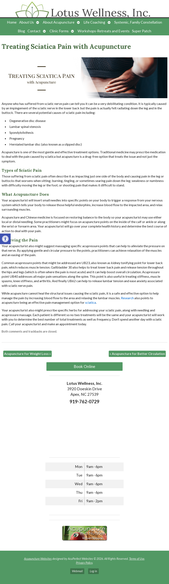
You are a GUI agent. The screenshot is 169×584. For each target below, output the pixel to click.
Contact (34, 31)
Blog (21, 31)
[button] (5, 239)
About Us (26, 22)
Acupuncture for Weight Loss (27, 354)
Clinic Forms (59, 31)
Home (12, 22)
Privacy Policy (84, 562)
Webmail (77, 571)
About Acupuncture (59, 22)
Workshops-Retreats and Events (103, 31)
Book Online (84, 366)
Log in (93, 571)
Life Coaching (94, 22)
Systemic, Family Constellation (138, 22)
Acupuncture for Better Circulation (137, 354)
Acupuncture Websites (38, 558)
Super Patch (141, 31)
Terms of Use (136, 558)
